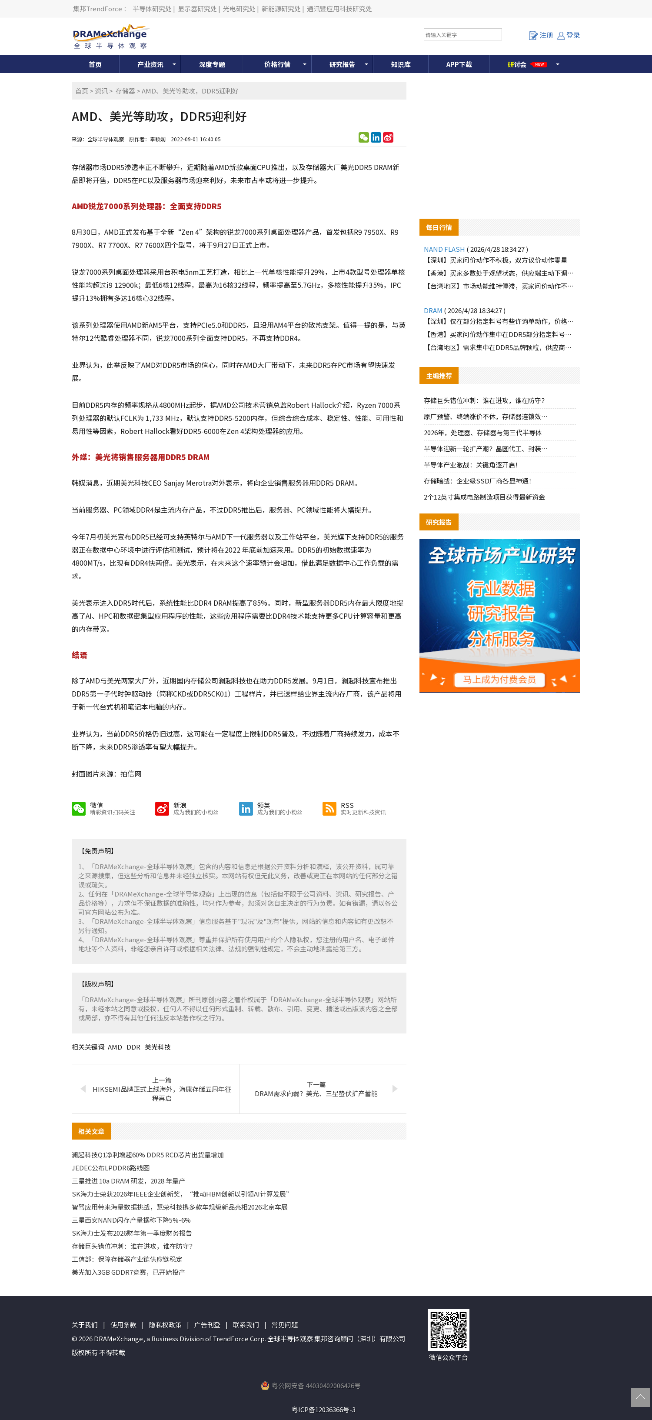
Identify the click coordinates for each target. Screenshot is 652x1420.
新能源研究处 (281, 8)
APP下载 (459, 64)
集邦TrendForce (97, 8)
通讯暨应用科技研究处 (339, 8)
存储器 (125, 90)
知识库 (401, 64)
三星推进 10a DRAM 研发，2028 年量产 (128, 1180)
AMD (115, 1046)
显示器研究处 (197, 8)
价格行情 (277, 64)
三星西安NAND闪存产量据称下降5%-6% (131, 1219)
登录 (568, 35)
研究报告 (342, 64)
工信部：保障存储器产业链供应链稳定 (127, 1258)
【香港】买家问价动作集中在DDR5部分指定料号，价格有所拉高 (500, 334)
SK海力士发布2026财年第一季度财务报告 (132, 1232)
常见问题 (285, 1324)
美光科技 (158, 1046)
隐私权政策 (165, 1324)
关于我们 (85, 1324)
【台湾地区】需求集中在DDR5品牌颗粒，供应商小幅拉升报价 (500, 347)
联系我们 (246, 1324)
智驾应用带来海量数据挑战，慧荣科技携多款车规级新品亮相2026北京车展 (180, 1206)
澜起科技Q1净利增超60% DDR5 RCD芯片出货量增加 (148, 1154)
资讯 (101, 90)
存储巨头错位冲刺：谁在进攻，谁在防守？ (134, 1245)
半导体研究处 (152, 8)
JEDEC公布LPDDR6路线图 (111, 1167)
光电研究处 (239, 8)
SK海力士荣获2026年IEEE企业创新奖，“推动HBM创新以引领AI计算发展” (182, 1193)
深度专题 (212, 64)
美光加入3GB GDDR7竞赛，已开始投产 (128, 1272)
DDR (133, 1046)
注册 (541, 35)
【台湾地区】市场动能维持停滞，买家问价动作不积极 (500, 285)
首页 (95, 64)
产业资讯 (150, 64)
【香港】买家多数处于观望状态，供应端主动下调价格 (500, 272)
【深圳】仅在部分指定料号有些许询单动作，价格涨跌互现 (500, 321)
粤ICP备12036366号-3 (324, 1409)
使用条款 (123, 1324)
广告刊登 (207, 1324)
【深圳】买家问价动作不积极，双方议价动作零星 (495, 259)
